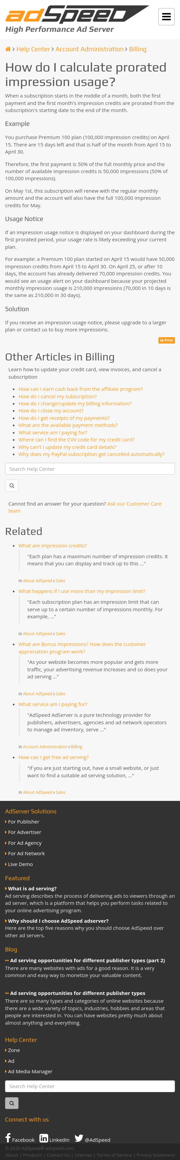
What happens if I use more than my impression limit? (82, 591)
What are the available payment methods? (68, 425)
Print (166, 340)
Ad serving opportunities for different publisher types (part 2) (87, 960)
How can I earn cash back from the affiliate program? (81, 388)
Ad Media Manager (30, 1071)
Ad (11, 1060)
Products (32, 1155)
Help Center (33, 49)
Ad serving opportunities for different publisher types (77, 993)
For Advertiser (24, 832)
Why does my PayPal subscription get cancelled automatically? (91, 454)
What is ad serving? (32, 888)
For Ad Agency (24, 842)
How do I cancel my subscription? (58, 396)
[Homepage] (8, 49)
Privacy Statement (156, 1155)
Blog (11, 949)
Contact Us (58, 1155)
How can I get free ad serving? (54, 757)
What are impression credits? (53, 545)
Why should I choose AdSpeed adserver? (58, 920)
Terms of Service (114, 1155)
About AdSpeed (38, 581)
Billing (138, 49)
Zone (14, 1050)
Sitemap (83, 1155)
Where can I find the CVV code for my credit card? (76, 439)
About (11, 1155)
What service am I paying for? (53, 432)
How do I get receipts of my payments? (64, 417)
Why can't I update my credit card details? (67, 446)
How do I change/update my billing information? (75, 403)
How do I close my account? (51, 410)
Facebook (20, 1138)
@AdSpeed (92, 1138)
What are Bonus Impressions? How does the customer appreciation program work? (82, 647)
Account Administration (89, 49)
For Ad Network (26, 853)
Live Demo (20, 864)
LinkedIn (54, 1138)
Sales (60, 581)
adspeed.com (60, 1148)
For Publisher (23, 821)
